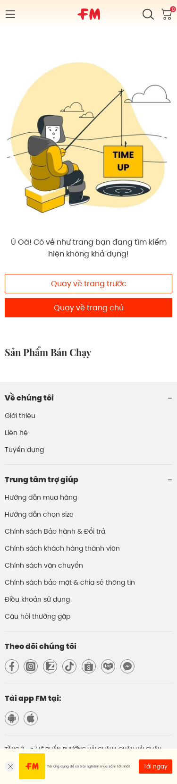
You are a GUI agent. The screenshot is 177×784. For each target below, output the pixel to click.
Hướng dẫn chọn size (39, 514)
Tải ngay (155, 766)
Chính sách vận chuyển (44, 565)
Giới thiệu (20, 415)
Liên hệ (16, 432)
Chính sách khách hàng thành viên (62, 548)
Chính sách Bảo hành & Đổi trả (55, 531)
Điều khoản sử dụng (37, 599)
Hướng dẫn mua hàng (41, 497)
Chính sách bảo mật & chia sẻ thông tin (70, 582)
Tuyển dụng (24, 449)
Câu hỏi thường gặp (37, 616)
